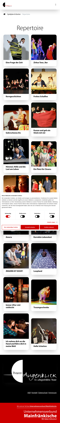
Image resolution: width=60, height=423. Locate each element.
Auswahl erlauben (30, 227)
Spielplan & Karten (14, 14)
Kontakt (34, 393)
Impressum (53, 393)
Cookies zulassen (49, 227)
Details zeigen (51, 222)
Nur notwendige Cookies (11, 227)
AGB (29, 393)
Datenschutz (42, 393)
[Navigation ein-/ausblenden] (55, 4)
